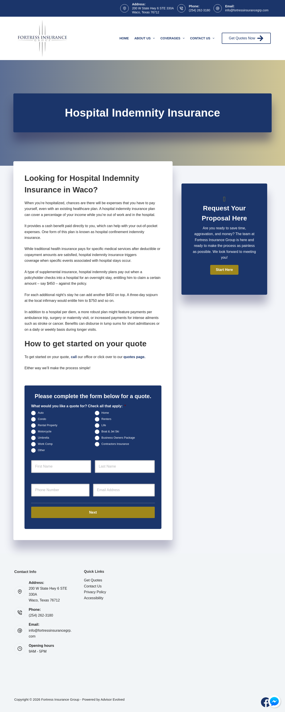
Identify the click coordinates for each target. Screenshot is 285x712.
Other (41, 450)
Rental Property (47, 425)
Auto (41, 413)
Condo (42, 419)
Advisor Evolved (113, 699)
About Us (145, 38)
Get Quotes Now (246, 38)
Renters (106, 419)
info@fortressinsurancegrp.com (247, 10)
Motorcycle (44, 431)
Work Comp (45, 444)
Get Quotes (93, 579)
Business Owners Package (118, 438)
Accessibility (93, 597)
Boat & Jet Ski (110, 431)
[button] (224, 270)
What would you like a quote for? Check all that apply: (78, 406)
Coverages (173, 38)
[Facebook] (266, 701)
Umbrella (43, 438)
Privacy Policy (95, 591)
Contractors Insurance (115, 444)
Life (104, 425)
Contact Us (203, 38)
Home (124, 38)
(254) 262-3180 (199, 10)
